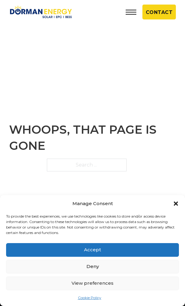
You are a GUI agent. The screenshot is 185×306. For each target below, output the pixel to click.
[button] (176, 204)
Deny (92, 266)
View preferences (92, 283)
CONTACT (159, 12)
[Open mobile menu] (131, 12)
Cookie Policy (89, 297)
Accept (92, 250)
